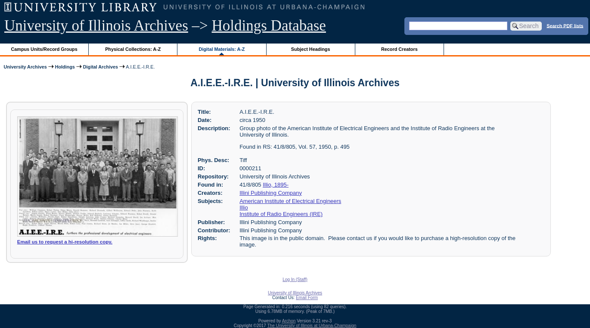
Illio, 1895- (276, 184)
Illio (243, 207)
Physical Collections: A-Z (133, 49)
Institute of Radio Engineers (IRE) (281, 214)
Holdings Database (269, 25)
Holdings (65, 66)
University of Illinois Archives (96, 25)
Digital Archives (100, 66)
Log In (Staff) (295, 279)
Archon (289, 321)
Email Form (307, 297)
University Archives (25, 66)
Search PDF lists (565, 25)
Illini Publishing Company (270, 193)
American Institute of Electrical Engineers (290, 201)
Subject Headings (310, 49)
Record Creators (399, 49)
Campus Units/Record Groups (44, 49)
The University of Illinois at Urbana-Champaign (312, 325)
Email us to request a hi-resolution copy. (64, 241)
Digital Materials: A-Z (222, 49)
